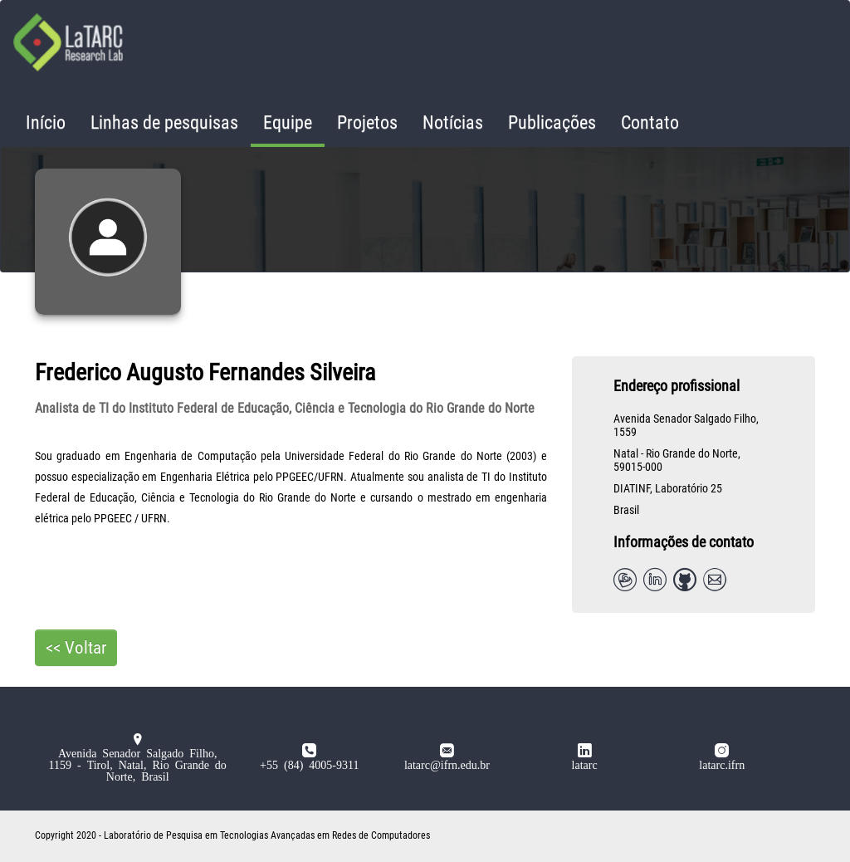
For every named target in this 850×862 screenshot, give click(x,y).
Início (46, 122)
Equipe (287, 122)
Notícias (453, 122)
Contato (650, 122)
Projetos (367, 122)
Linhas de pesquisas (164, 122)
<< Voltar (76, 648)
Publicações (552, 122)
